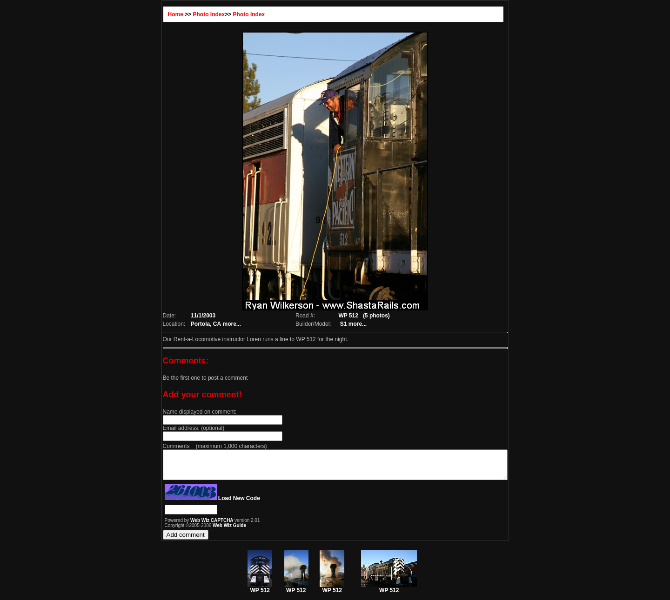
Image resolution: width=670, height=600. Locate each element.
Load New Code (218, 504)
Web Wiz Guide (208, 531)
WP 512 (260, 593)
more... (213, 324)
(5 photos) (373, 315)
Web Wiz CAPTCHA (191, 525)
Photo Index (188, 14)
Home (154, 14)
